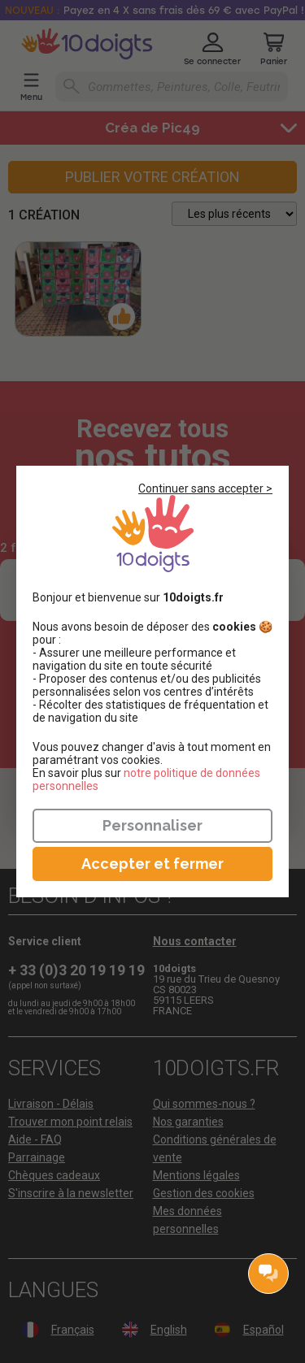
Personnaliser (152, 825)
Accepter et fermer (152, 863)
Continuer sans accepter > (205, 488)
